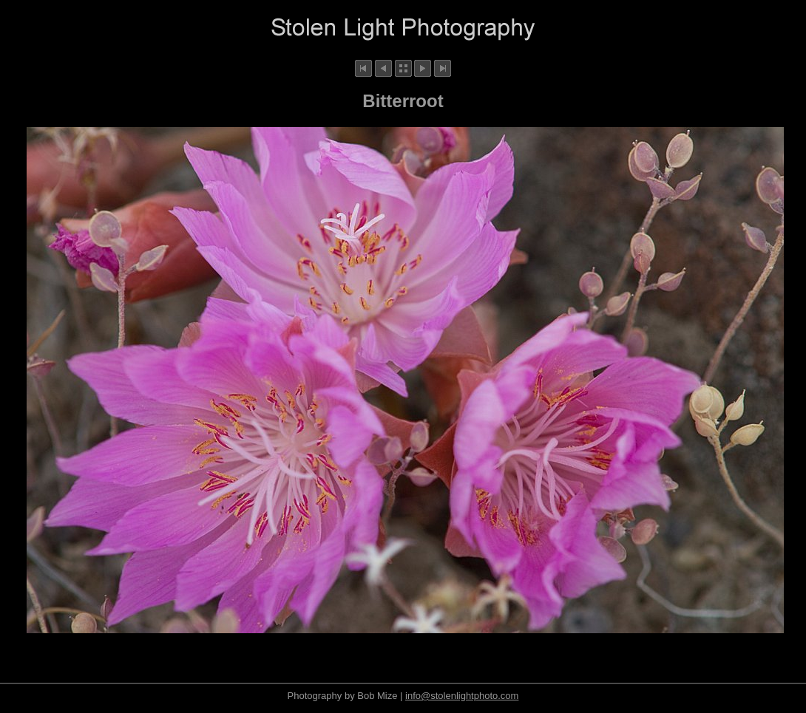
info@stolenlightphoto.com (461, 695)
